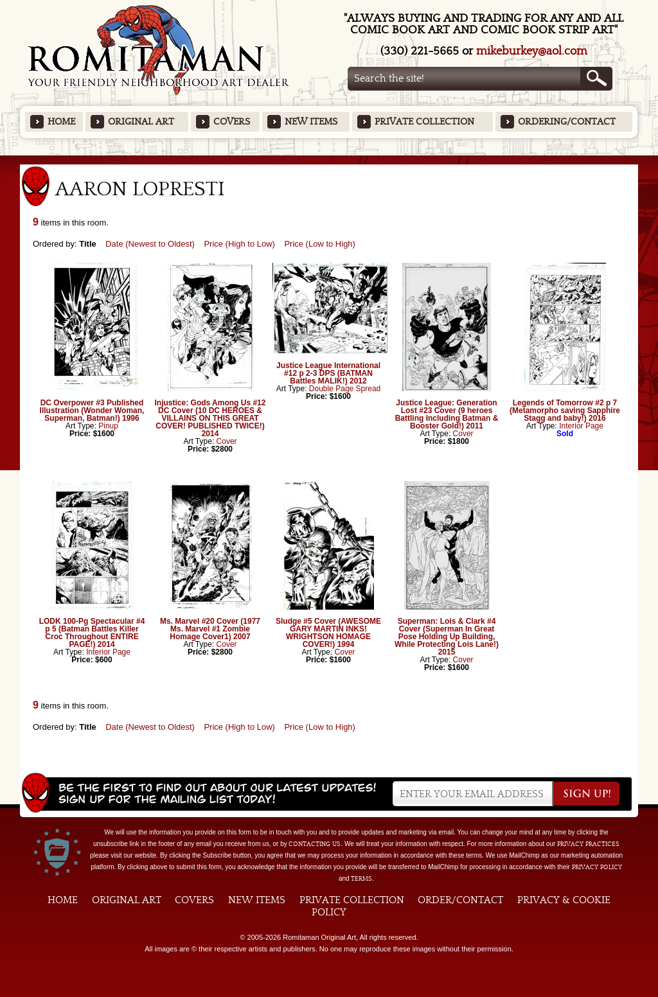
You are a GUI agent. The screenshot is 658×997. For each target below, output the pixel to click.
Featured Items (329, 159)
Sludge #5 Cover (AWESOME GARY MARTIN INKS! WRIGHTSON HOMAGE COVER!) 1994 (328, 633)
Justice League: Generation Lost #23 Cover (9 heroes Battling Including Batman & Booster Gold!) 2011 (447, 414)
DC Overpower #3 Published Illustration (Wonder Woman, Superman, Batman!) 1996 (92, 410)
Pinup (108, 425)
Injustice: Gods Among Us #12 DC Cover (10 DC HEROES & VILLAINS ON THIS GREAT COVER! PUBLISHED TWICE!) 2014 (210, 418)
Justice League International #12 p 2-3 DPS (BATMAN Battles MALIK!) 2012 (328, 373)
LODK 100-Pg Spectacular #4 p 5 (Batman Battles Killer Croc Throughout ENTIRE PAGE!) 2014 (92, 633)
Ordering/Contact (567, 121)
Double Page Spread (344, 388)
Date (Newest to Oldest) (150, 244)
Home (61, 121)
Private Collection (424, 121)
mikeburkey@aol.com (531, 51)
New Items (311, 121)
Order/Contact (460, 900)
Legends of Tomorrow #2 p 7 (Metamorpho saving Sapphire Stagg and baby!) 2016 (565, 410)
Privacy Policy (597, 867)
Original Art (141, 121)
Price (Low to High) (319, 244)
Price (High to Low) (239, 244)
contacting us (315, 844)
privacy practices (588, 844)
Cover (227, 441)
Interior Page (581, 425)
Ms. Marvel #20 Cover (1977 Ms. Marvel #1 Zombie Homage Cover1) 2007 (210, 629)
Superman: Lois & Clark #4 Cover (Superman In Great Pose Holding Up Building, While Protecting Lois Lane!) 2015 (447, 637)
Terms (361, 879)
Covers (231, 121)
